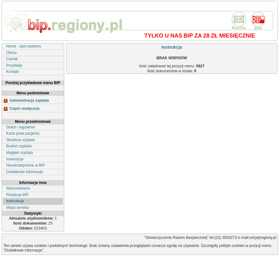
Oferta (11, 53)
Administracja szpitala (29, 100)
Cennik (12, 59)
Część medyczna (24, 108)
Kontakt (12, 71)
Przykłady (14, 65)
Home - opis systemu (23, 46)
